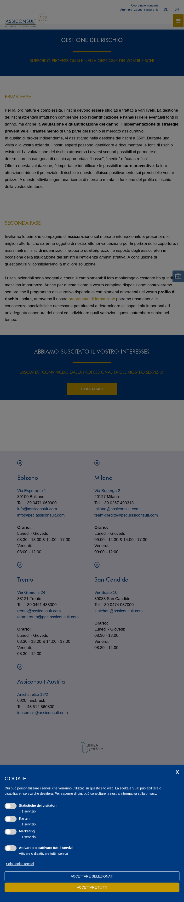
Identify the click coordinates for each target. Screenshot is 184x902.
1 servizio (27, 811)
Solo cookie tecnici (20, 864)
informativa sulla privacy (138, 793)
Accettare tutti (92, 887)
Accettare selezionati (92, 876)
